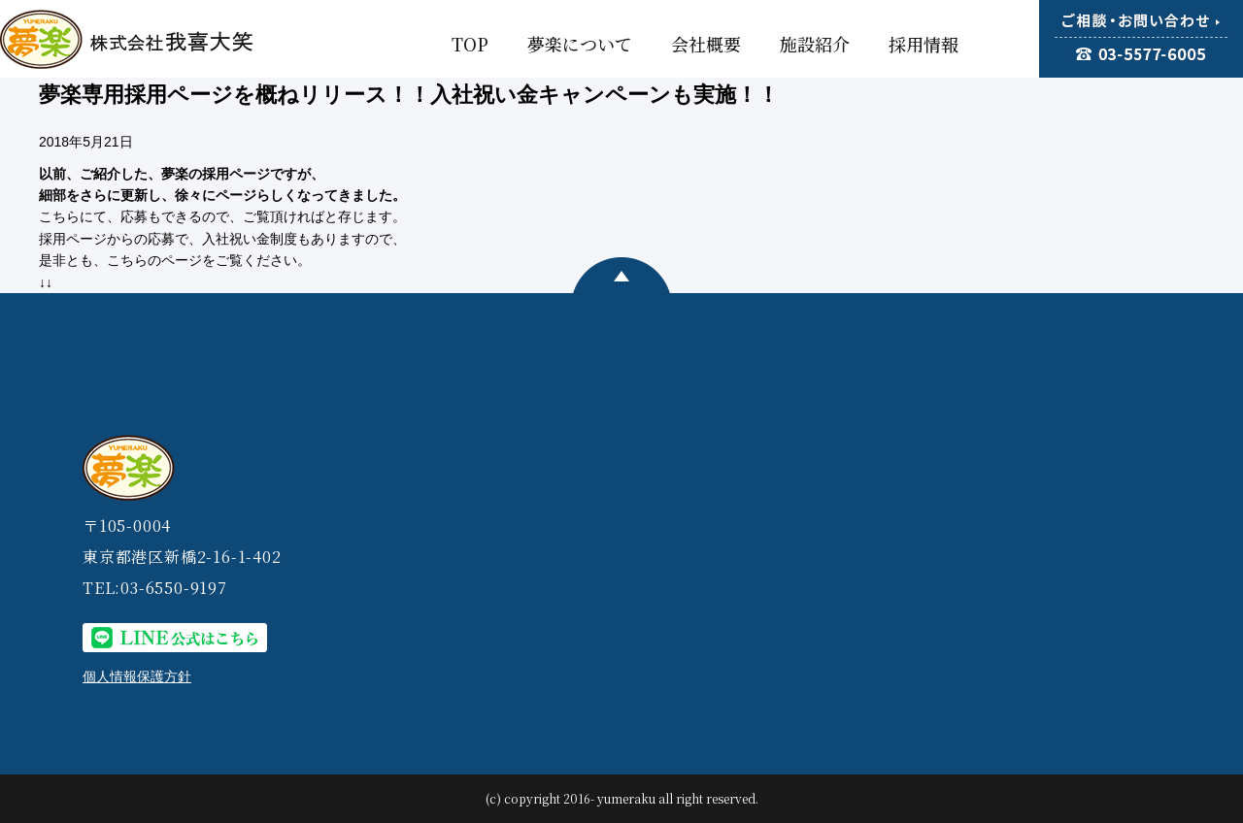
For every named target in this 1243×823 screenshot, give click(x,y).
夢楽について (579, 43)
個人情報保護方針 (137, 676)
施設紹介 (815, 43)
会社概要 (706, 43)
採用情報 (923, 43)
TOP (470, 43)
